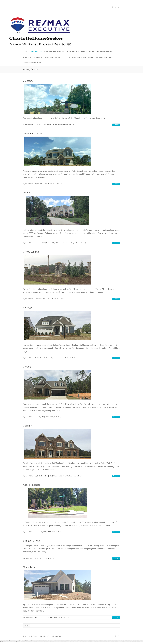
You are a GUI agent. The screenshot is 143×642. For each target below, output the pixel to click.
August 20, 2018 (39, 417)
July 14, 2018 (38, 476)
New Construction (72, 52)
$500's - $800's (50, 243)
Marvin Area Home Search (103, 57)
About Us (26, 52)
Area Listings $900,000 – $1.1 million (57, 57)
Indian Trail (56, 358)
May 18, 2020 (38, 184)
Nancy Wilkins (29, 125)
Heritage (27, 307)
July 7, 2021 (38, 125)
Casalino (27, 425)
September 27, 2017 (40, 532)
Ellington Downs (31, 540)
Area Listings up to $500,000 (105, 52)
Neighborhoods (36, 52)
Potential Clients (87, 52)
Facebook (112, 7)
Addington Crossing (33, 133)
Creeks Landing (31, 251)
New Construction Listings (32, 63)
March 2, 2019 (38, 358)
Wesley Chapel (68, 125)
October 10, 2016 (39, 558)
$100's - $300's (52, 299)
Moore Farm (29, 567)
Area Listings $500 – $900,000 (33, 57)
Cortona (27, 366)
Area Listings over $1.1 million (82, 57)
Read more (116, 125)
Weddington (60, 125)
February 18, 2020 (39, 243)
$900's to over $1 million (50, 125)
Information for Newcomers (54, 52)
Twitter (115, 7)
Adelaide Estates (31, 484)
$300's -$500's (48, 184)
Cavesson (28, 80)
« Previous (26, 625)
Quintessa (28, 192)
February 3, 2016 (39, 617)
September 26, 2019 (40, 299)
